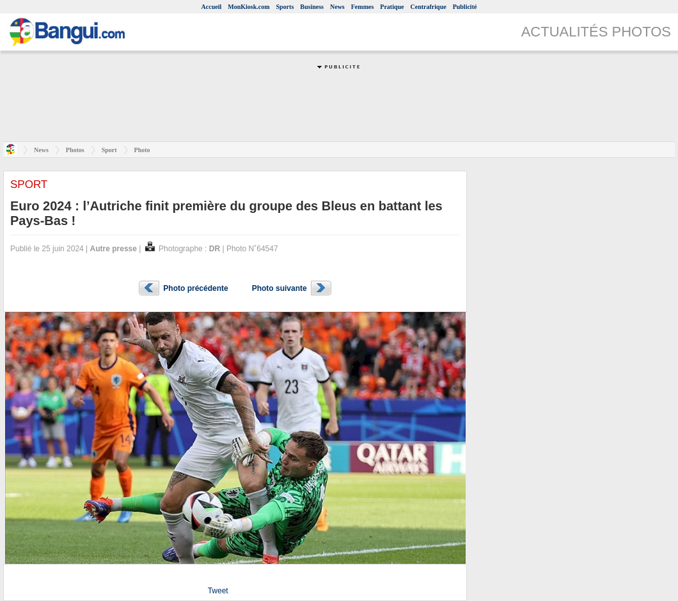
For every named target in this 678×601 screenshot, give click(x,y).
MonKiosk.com (248, 6)
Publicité (465, 6)
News (337, 6)
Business (312, 6)
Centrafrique (428, 6)
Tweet (218, 590)
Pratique (392, 6)
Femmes (362, 6)
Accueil (211, 6)
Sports (285, 6)
